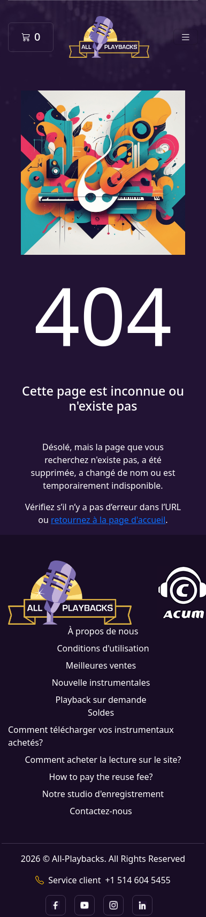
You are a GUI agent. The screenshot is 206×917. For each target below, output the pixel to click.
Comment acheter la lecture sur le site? (103, 760)
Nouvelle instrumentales (101, 682)
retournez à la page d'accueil (108, 520)
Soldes (101, 712)
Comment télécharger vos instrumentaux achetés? (91, 736)
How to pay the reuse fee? (100, 777)
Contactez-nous (101, 811)
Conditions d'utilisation (103, 648)
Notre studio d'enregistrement (103, 794)
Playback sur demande (100, 700)
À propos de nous (103, 631)
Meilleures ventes (101, 665)
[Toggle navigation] (185, 37)
